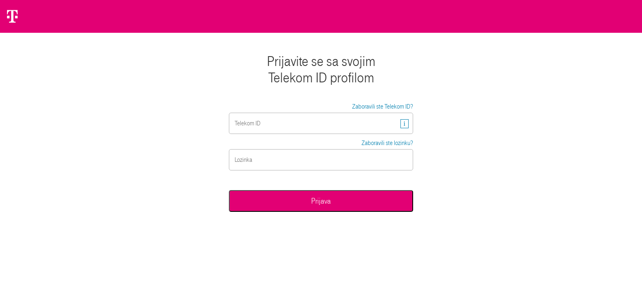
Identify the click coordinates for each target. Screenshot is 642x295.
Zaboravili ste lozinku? (387, 143)
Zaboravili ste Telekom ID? (382, 106)
